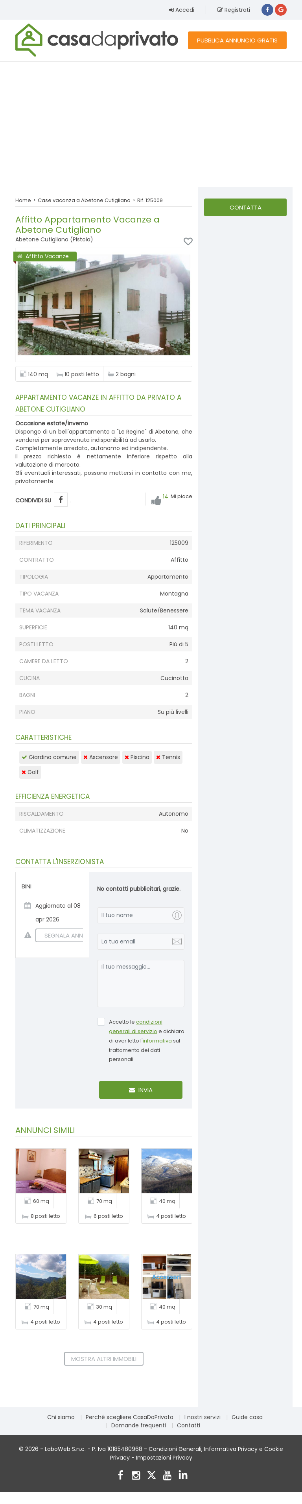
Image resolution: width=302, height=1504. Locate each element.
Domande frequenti (138, 1425)
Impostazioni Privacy (164, 1458)
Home (23, 200)
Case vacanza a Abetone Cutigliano (84, 200)
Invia (141, 1090)
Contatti (188, 1425)
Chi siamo (61, 1417)
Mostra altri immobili (103, 1359)
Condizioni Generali (175, 1449)
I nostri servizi (202, 1417)
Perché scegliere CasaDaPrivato (129, 1417)
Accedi (181, 10)
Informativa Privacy (231, 1449)
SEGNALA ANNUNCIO (68, 935)
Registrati (233, 10)
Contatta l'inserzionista (245, 209)
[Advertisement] (151, 124)
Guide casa (247, 1417)
